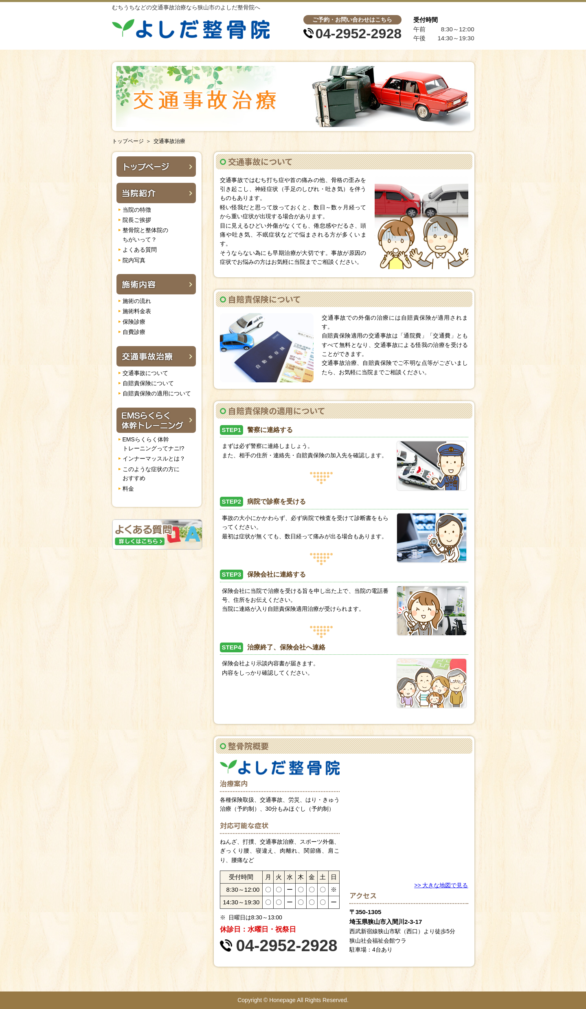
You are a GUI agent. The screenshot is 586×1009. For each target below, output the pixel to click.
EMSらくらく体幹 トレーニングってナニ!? (153, 444)
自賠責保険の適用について (157, 393)
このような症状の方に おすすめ (151, 473)
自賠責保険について (148, 383)
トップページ (128, 141)
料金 (128, 488)
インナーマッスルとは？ (154, 458)
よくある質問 (140, 249)
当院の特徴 (137, 209)
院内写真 (134, 260)
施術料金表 (137, 311)
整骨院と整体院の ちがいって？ (145, 234)
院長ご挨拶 (137, 220)
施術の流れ (137, 301)
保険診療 (134, 321)
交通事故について (145, 373)
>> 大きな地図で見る (441, 885)
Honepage (282, 1000)
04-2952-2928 (359, 33)
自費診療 (134, 332)
